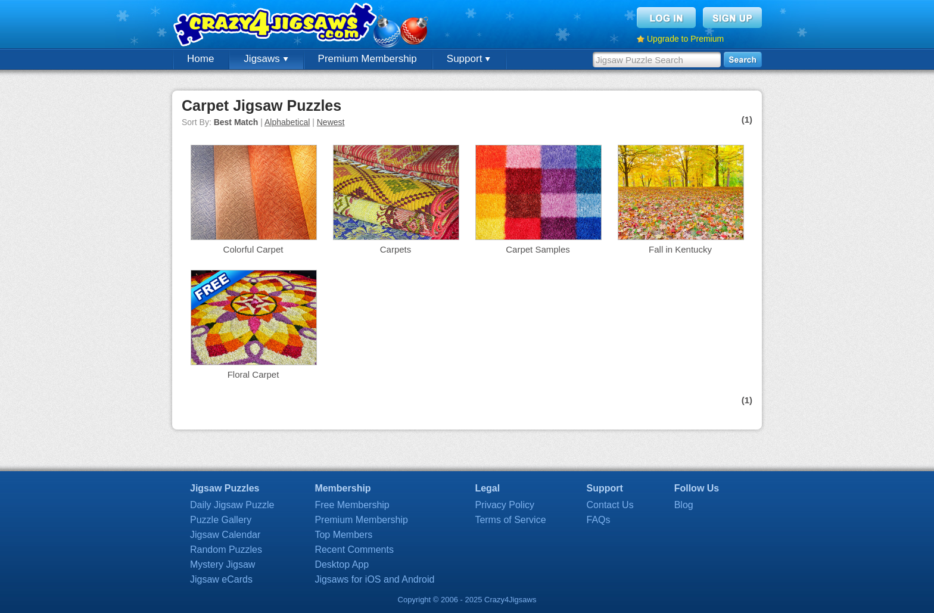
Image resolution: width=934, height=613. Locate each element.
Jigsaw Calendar (225, 535)
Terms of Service (510, 520)
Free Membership (352, 505)
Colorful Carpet (253, 249)
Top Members (343, 535)
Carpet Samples (538, 249)
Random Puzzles (226, 549)
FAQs (599, 520)
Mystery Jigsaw (222, 564)
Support (468, 58)
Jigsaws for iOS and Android (374, 579)
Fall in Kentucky (680, 249)
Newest (331, 122)
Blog (683, 505)
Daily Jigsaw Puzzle (232, 505)
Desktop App (342, 564)
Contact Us (610, 505)
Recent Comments (354, 549)
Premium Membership (367, 58)
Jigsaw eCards (221, 579)
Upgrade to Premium (685, 38)
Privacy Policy (504, 505)
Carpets (396, 249)
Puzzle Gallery (220, 520)
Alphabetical (287, 122)
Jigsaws (266, 58)
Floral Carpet (253, 374)
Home (200, 58)
